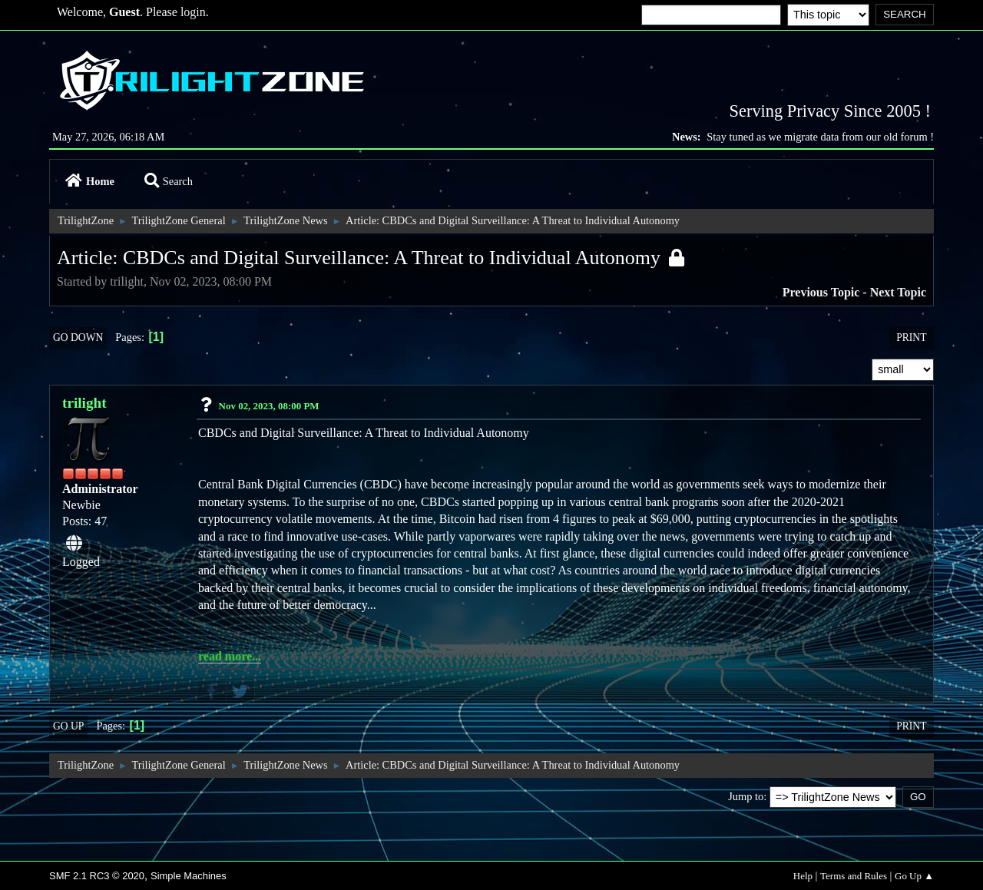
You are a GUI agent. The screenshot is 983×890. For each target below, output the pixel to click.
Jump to (745, 796)
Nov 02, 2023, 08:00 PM (269, 406)
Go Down (78, 337)
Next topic (898, 292)
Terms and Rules (853, 876)
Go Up (68, 726)
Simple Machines (189, 876)
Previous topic (821, 292)
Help (803, 876)
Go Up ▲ (914, 876)
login (193, 11)
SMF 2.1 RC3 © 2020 (96, 876)
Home (89, 181)
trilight (84, 403)
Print (911, 337)
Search (168, 181)
